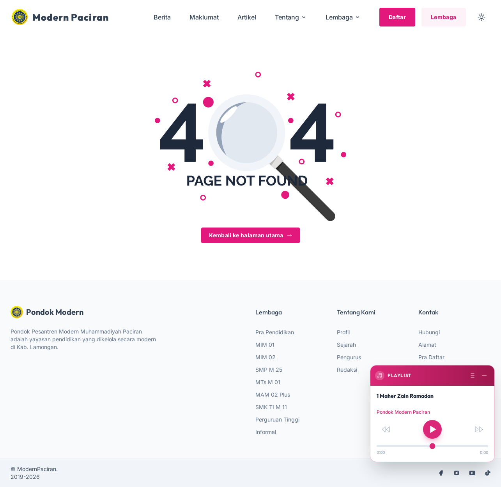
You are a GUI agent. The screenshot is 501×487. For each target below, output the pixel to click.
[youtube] (472, 473)
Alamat (427, 344)
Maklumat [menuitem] (204, 17)
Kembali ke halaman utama (250, 235)
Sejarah (346, 344)
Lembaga (443, 17)
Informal (265, 432)
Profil (343, 332)
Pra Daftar (431, 357)
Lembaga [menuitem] (343, 17)
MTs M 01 (267, 382)
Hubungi (429, 332)
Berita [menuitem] (162, 17)
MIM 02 (265, 357)
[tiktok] (488, 473)
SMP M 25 (268, 369)
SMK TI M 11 (271, 407)
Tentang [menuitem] (291, 17)
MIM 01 (264, 344)
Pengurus (349, 357)
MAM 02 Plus (272, 394)
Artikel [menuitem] (246, 17)
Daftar (397, 17)
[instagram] (456, 473)
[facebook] (441, 473)
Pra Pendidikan (274, 332)
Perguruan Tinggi (277, 419)
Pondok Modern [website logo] (47, 312)
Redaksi (347, 369)
